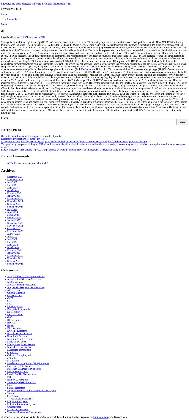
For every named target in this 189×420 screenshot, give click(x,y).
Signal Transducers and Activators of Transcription (31, 390)
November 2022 (15, 225)
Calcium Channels (16, 293)
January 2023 (13, 220)
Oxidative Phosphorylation (20, 355)
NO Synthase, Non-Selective (21, 344)
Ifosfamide (86, 69)
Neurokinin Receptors (17, 336)
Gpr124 (42, 91)
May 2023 (12, 209)
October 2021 (13, 261)
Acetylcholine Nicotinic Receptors (24, 279)
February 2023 (14, 217)
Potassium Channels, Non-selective (24, 369)
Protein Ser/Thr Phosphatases (21, 374)
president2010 (38, 37)
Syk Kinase (12, 396)
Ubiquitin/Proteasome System (21, 404)
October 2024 (13, 204)
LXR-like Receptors (17, 331)
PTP (9, 377)
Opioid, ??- (12, 352)
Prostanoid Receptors (17, 371)
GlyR (10, 317)
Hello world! (41, 163)
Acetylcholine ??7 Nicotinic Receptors (25, 276)
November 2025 (15, 179)
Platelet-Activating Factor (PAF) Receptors (28, 363)
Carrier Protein (14, 295)
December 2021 (15, 255)
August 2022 (13, 234)
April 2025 (12, 187)
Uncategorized (14, 407)
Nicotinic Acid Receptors (19, 339)
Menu (4, 14)
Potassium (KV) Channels (19, 366)
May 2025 (12, 185)
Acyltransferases (15, 282)
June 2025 (12, 182)
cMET (10, 298)
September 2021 (15, 263)
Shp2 (9, 385)
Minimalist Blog (101, 417)
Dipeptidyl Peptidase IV (19, 309)
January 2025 (13, 196)
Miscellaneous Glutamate (19, 333)
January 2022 (13, 253)
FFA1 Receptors (15, 314)
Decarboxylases (14, 306)
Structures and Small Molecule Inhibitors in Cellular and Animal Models (36, 3)
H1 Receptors (13, 320)
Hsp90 (10, 325)
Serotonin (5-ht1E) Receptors (21, 382)
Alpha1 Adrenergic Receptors (21, 284)
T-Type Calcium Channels (19, 398)
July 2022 (12, 236)
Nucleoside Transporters (19, 350)
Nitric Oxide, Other (16, 341)
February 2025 (14, 193)
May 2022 (12, 242)
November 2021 (15, 258)
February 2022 (14, 250)
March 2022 (13, 247)
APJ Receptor (13, 290)
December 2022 (15, 223)
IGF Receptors (14, 328)
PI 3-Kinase (13, 360)
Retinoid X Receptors (17, 379)
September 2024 (15, 206)
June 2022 (12, 239)
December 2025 (15, 177)
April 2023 (12, 212)
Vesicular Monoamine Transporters (24, 412)
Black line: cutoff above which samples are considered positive (31, 136)
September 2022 (15, 231)
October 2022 (13, 228)
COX (9, 301)
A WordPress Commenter (19, 163)
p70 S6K (11, 358)
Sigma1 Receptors (16, 388)
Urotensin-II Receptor (17, 409)
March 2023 (13, 215)
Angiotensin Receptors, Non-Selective (25, 287)
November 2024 (15, 201)
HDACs (11, 322)
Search (4, 118)
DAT (9, 303)
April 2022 (12, 244)
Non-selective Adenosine (19, 347)
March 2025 (13, 190)
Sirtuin (10, 393)
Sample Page (13, 19)
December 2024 (15, 198)
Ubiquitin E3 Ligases (17, 401)
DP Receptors (13, 312)
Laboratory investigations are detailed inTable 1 (24, 139)
